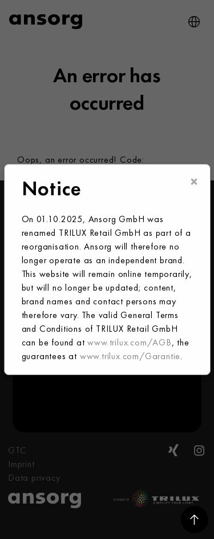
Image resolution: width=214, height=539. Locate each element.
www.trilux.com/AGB (129, 342)
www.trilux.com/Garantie (130, 356)
